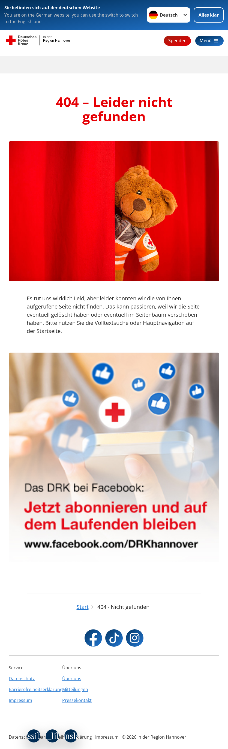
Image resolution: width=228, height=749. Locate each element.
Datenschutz (22, 679)
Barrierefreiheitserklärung (34, 689)
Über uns (71, 679)
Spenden (177, 41)
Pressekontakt (77, 700)
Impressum (20, 700)
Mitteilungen (75, 689)
